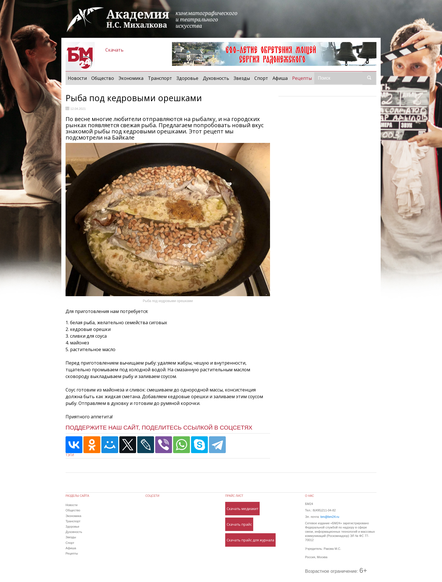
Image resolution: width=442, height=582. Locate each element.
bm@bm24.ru (329, 516)
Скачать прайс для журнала (250, 539)
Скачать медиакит (242, 508)
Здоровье (187, 78)
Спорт (261, 78)
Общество (102, 78)
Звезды (242, 78)
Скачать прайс (239, 524)
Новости (77, 78)
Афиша (280, 78)
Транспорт (160, 78)
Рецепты (303, 78)
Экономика (130, 78)
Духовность (216, 78)
